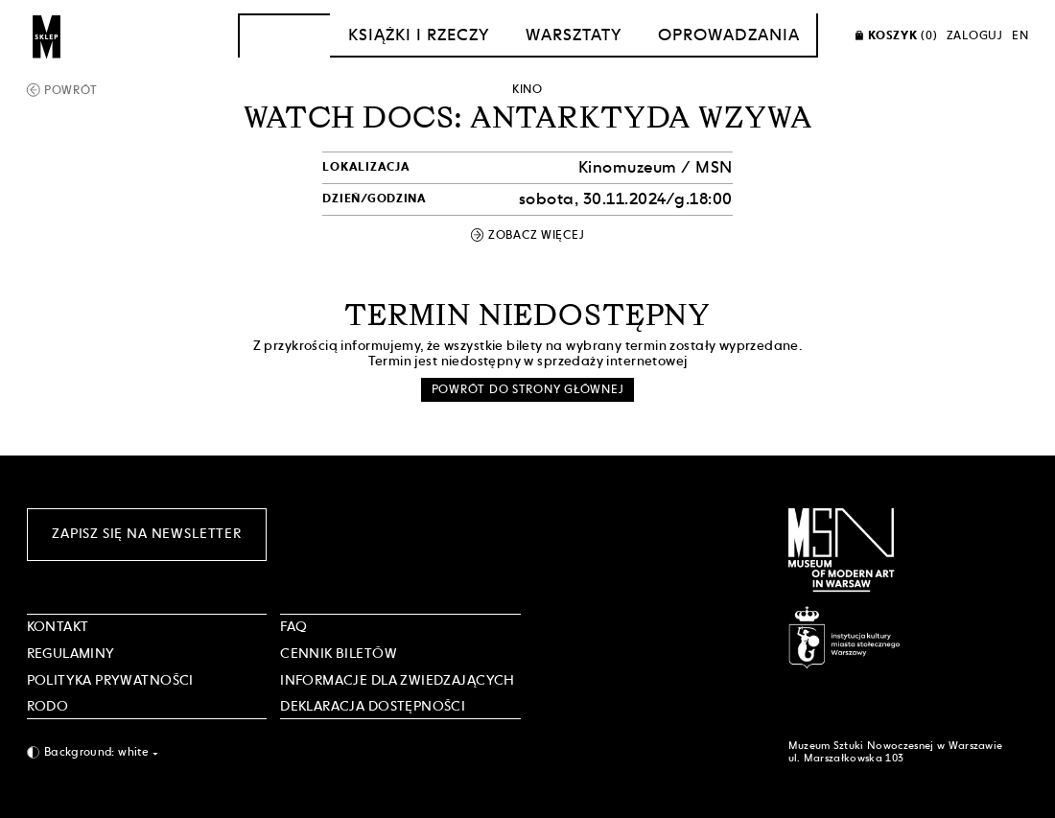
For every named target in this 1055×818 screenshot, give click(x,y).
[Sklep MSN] (47, 35)
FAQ (293, 626)
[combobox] (147, 752)
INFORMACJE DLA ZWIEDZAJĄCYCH (397, 680)
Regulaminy (71, 653)
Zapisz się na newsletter (147, 533)
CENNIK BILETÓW (338, 653)
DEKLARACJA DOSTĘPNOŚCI (372, 705)
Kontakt (58, 626)
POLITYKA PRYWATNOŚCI (110, 680)
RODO (48, 705)
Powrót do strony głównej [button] (528, 389)
